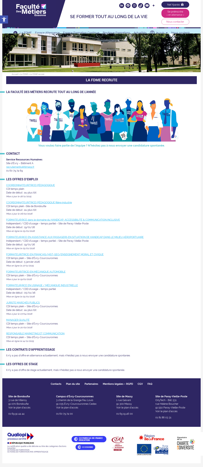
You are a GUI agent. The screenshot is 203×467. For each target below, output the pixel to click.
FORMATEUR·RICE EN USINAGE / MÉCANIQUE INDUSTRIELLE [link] (42, 289)
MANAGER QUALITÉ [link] (18, 323)
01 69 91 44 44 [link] (16, 417)
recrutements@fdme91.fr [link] (20, 170)
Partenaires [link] (91, 387)
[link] (4, 19)
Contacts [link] (56, 387)
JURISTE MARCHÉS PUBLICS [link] (23, 306)
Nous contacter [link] (175, 21)
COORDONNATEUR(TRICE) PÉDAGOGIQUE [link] (30, 189)
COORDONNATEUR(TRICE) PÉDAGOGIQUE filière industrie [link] (39, 206)
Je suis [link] (162, 32)
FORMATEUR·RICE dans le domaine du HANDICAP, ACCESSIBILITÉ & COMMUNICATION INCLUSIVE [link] (63, 223)
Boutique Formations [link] (116, 32)
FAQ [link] (149, 387)
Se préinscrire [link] (175, 13)
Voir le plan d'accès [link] (19, 411)
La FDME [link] (26, 32)
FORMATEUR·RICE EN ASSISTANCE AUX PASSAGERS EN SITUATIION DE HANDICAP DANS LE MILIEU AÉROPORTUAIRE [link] (75, 241)
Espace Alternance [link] (47, 32)
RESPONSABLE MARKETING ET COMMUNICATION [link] (35, 337)
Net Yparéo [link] (175, 4)
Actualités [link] (140, 32)
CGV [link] (140, 387)
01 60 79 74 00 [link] (64, 417)
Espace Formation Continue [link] (81, 32)
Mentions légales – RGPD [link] (118, 387)
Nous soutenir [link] (180, 32)
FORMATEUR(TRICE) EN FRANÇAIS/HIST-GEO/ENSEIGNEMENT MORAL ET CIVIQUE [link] (55, 258)
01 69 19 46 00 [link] (124, 417)
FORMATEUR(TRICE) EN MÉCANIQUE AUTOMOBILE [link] (36, 275)
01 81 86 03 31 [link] (163, 421)
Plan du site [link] (73, 387)
